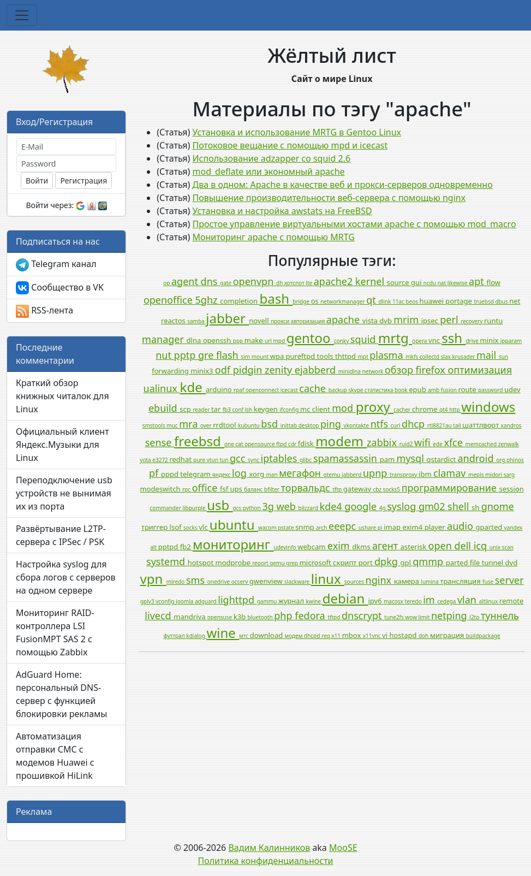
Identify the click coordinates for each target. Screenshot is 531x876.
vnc (434, 340)
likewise (458, 283)
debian (345, 598)
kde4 (332, 506)
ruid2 (406, 444)
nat (443, 283)
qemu (278, 563)
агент (386, 545)
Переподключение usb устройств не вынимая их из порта (64, 493)
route (468, 389)
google (361, 506)
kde (193, 387)
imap (393, 527)
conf (238, 409)
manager (164, 339)
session (511, 489)
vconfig (166, 601)
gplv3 (148, 601)
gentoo (310, 338)
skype (356, 390)
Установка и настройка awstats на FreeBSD (282, 211)
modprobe (233, 562)
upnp (376, 473)
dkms (362, 547)
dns (210, 281)
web (287, 506)
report (261, 563)
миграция (448, 635)
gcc (239, 458)
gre (207, 355)
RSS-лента (44, 311)
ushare (368, 527)
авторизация (308, 321)
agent (186, 281)
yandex (513, 527)
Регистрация (83, 180)
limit (425, 617)
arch (322, 527)
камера (407, 581)
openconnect (263, 390)
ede (438, 444)
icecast (290, 390)
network (373, 371)
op (167, 283)
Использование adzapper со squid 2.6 (272, 158)
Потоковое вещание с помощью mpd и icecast (290, 145)
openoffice (169, 299)
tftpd (334, 617)
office (206, 487)
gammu (267, 601)
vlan (468, 599)
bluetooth (261, 617)
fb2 (186, 547)
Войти (37, 180)
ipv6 (376, 601)
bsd (270, 423)
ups (237, 489)
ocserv (240, 581)
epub (418, 389)
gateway (358, 489)
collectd (430, 356)
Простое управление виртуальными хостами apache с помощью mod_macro (354, 224)
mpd (279, 341)
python (252, 508)
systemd (167, 561)
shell (460, 506)
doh (424, 636)
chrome (425, 409)
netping (450, 615)
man (272, 474)
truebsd (484, 301)
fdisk (306, 443)
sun (503, 356)
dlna (195, 340)
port (366, 562)
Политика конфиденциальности (265, 861)
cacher (402, 409)
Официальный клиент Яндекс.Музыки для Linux (62, 444)
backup (339, 390)
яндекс (222, 474)
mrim (407, 319)
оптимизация (480, 369)
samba (196, 321)
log (240, 473)
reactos (174, 320)
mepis (476, 474)
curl (396, 425)
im (430, 599)
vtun (213, 460)
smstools (154, 425)
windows (488, 407)
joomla (185, 601)
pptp (186, 355)
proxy (374, 407)
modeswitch (161, 489)
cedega (447, 601)
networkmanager (343, 301)
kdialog (196, 636)
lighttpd (237, 599)
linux (327, 579)
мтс (244, 636)
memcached (482, 444)
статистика (380, 390)
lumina (430, 581)
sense (159, 442)
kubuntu (249, 425)
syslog (403, 506)
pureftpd (301, 356)
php (284, 615)
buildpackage (483, 636)
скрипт (346, 562)
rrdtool (225, 425)
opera (420, 341)
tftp (337, 489)
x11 (336, 636)
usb (219, 505)
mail (487, 355)
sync (254, 460)
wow (411, 617)
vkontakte (357, 425)
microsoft (316, 562)
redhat (181, 459)
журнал (292, 601)
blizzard (309, 508)
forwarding (171, 371)
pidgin (249, 369)
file (476, 562)
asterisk (414, 547)
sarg (509, 474)
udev (512, 389)
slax (446, 356)
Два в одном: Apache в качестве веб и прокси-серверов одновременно (343, 185)
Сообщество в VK (60, 288)
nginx (380, 580)
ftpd (282, 444)
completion (239, 301)
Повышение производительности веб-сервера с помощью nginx (329, 198)
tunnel (493, 562)
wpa (278, 356)
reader (202, 409)
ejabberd (316, 369)
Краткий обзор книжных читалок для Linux (62, 396)
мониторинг (233, 544)
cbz (378, 489)
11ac (398, 301)
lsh (249, 409)
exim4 (413, 527)
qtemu (333, 474)
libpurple (194, 508)
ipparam (511, 341)
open (441, 545)
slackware (297, 581)
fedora (311, 615)
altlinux (489, 601)
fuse (488, 581)
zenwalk (508, 444)
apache (344, 319)
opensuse (220, 617)
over (206, 425)
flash (228, 355)
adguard (206, 601)
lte (309, 283)
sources (355, 581)
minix (490, 340)
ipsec (430, 320)
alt (154, 547)
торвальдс (307, 487)
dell (464, 545)
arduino (220, 389)
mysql (411, 458)
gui (417, 282)
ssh (453, 338)
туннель (500, 615)
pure (200, 460)
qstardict (442, 459)
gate (226, 283)
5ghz (207, 299)
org (501, 460)
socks (191, 527)
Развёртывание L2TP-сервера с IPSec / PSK (61, 535)
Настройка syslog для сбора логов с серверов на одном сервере (66, 577)
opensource (260, 444)
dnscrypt (363, 615)
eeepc (344, 525)
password (491, 390)
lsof (176, 527)
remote (511, 601)
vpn (153, 579)
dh (280, 283)
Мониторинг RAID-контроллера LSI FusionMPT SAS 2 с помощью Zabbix (55, 632)
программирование (450, 487)
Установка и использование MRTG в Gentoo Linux (297, 132)
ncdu (430, 283)
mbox (352, 635)
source (399, 282)
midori (494, 474)
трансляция (461, 581)
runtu (493, 320)
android (476, 458)
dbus (502, 301)
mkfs (412, 356)
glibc (306, 460)
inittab (290, 425)
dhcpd (312, 636)
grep (292, 563)
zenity (280, 369)
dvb (386, 320)
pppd (170, 474)
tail (457, 425)
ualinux (162, 388)
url (269, 341)
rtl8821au (440, 425)
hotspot (202, 562)
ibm (426, 474)
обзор (400, 369)
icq (482, 545)
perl (450, 319)
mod (343, 408)
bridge (302, 301)
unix (496, 547)
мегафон (301, 473)
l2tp (475, 617)
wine (222, 633)
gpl (407, 562)
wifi (423, 442)
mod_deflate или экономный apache (269, 171)
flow (493, 282)
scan (508, 547)
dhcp (414, 423)
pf (155, 473)
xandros (511, 425)
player (436, 527)
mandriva (190, 617)
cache (313, 388)
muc (172, 425)
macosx (394, 601)
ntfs (381, 423)
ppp (238, 341)
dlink (385, 301)
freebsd (199, 441)
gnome (497, 506)
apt (477, 281)
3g (269, 506)
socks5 (392, 489)
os (315, 301)
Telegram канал (56, 264)
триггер (155, 527)
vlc (204, 527)
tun (224, 460)
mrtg (395, 338)
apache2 (334, 281)
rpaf (240, 390)
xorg (257, 474)
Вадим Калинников (269, 848)
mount (261, 356)
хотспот (295, 283)
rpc (187, 489)
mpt (363, 356)
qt (372, 299)
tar (217, 409)
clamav (450, 473)
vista (371, 320)
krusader (464, 356)
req (326, 636)
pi (381, 527)
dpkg (387, 561)
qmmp (429, 561)
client (322, 409)
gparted (490, 527)
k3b (241, 617)
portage (459, 301)
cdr (293, 444)
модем (294, 636)
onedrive (219, 581)
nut (165, 355)
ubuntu (234, 525)
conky (342, 341)
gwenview (266, 581)
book (402, 390)
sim (246, 356)
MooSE (343, 848)
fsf (225, 489)
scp (186, 409)
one (229, 444)
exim (339, 545)
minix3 (202, 371)
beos (412, 301)
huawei (433, 301)
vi (385, 635)
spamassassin (346, 458)
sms (196, 580)
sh (476, 507)
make (254, 340)
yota (146, 460)
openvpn (254, 281)
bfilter (272, 489)
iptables (280, 458)
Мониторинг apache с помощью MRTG (274, 237)
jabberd (352, 474)
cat (240, 444)
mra (189, 423)
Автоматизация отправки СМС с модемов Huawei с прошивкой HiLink (55, 756)
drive (473, 341)
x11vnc (372, 636)
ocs (237, 508)
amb (434, 390)
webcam (312, 547)
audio (461, 525)
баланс (254, 489)
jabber (227, 318)
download (267, 635)
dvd (511, 562)
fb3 (227, 409)
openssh (218, 340)
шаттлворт (481, 425)
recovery (472, 321)
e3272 (160, 460)
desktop (309, 425)
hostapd (403, 635)
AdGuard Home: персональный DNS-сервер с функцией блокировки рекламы (62, 694)
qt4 (444, 409)
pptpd (169, 547)
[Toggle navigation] (22, 15)
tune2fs (394, 617)
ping (332, 423)
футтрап (175, 636)
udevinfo (286, 547)
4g (383, 508)
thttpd (346, 356)
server (509, 580)
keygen (266, 409)
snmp (305, 527)
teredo (414, 601)
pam (388, 459)
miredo (176, 581)
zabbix (383, 442)
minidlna (350, 371)
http (455, 409)
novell (260, 320)
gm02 (433, 506)
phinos (515, 460)
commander (166, 508)
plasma (387, 355)
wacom (268, 527)
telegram (196, 474)
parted (458, 562)
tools (326, 356)
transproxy (404, 474)
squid (364, 339)
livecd (159, 615)
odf (224, 369)
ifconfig (289, 409)
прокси (281, 321)
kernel (371, 281)
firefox (432, 369)
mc (306, 409)
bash (276, 298)
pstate (286, 527)
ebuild (164, 408)
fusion (449, 390)
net (514, 301)
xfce (454, 442)
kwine (314, 601)
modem (341, 441)
